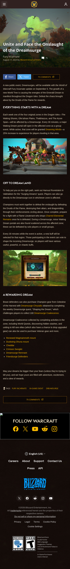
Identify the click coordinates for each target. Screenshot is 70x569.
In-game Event (36, 388)
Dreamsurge (52, 388)
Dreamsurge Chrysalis (31, 305)
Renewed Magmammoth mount (21, 338)
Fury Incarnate (19, 388)
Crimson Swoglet (14, 349)
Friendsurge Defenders (17, 356)
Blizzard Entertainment (30, 59)
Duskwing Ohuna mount (17, 342)
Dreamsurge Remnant (16, 353)
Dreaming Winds (53, 129)
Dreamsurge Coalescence (46, 313)
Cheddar (10, 345)
